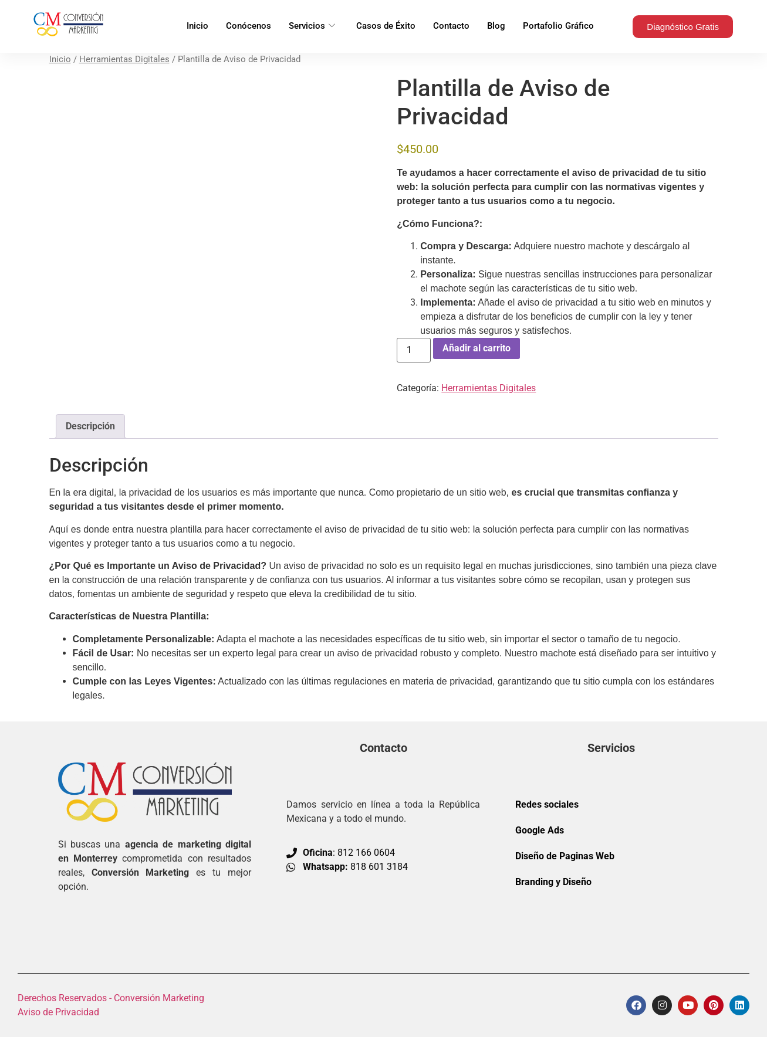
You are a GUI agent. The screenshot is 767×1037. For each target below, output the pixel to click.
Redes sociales (547, 804)
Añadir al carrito (476, 348)
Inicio (197, 26)
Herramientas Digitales (124, 59)
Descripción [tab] (90, 426)
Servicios (312, 26)
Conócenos (248, 26)
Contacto (451, 26)
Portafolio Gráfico (558, 26)
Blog (496, 26)
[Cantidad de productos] (414, 350)
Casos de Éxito (385, 26)
